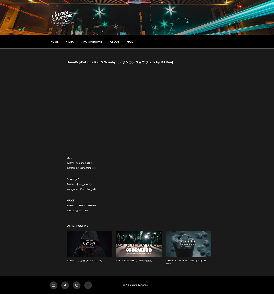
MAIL (130, 41)
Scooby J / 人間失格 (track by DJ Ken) (84, 260)
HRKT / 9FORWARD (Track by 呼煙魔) (134, 260)
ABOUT (114, 41)
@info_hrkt (82, 210)
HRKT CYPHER (87, 205)
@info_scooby (84, 184)
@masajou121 (84, 163)
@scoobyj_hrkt (88, 189)
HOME (55, 41)
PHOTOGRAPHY (92, 41)
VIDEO (70, 41)
